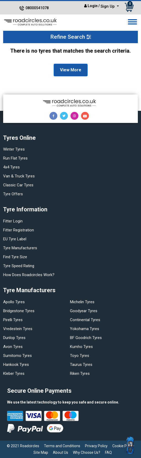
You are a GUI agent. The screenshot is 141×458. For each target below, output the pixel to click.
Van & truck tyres (19, 176)
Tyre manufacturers (20, 248)
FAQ (108, 452)
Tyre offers (13, 194)
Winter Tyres (14, 149)
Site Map (40, 452)
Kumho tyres (81, 346)
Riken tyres (80, 373)
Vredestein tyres (17, 328)
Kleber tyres (13, 373)
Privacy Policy (96, 446)
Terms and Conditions (62, 446)
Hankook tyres (16, 364)
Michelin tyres (82, 302)
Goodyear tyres (83, 310)
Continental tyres (85, 319)
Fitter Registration (18, 230)
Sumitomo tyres (17, 355)
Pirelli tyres (13, 319)
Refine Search (70, 37)
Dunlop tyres (14, 337)
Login (93, 6)
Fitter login (13, 221)
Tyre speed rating (18, 265)
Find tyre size (15, 257)
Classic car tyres (18, 185)
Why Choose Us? (86, 452)
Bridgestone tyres (18, 310)
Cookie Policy (123, 446)
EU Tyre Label (14, 239)
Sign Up (108, 6)
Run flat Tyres (15, 158)
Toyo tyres (79, 355)
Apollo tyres (14, 302)
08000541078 (37, 8)
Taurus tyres (81, 364)
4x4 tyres (11, 167)
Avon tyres (13, 346)
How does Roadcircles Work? (28, 274)
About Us (60, 452)
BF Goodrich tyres (86, 337)
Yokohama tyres (84, 328)
